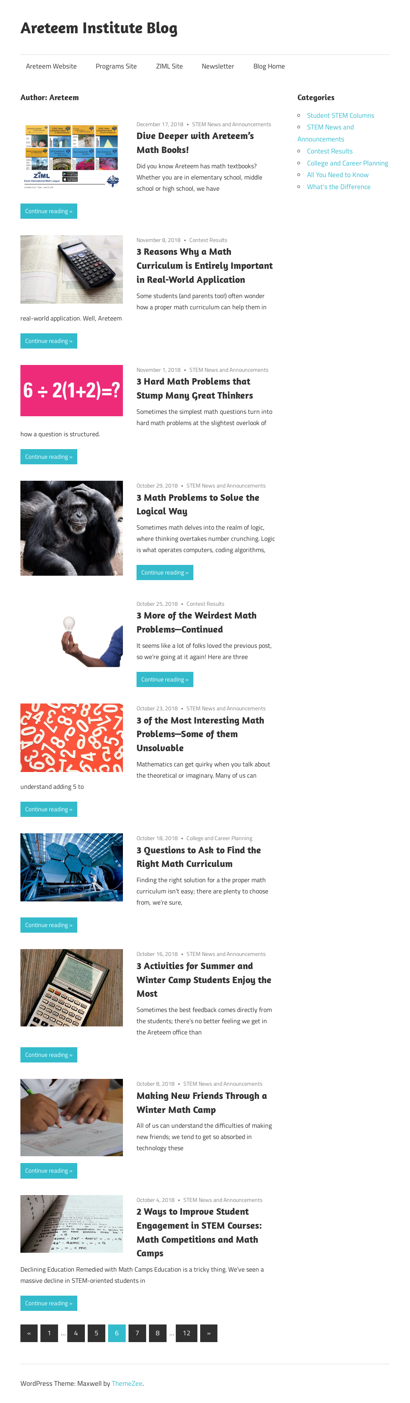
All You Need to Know (338, 174)
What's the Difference (339, 186)
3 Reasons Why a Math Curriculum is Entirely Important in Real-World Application (205, 265)
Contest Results (208, 240)
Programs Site (116, 66)
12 (187, 1333)
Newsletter (218, 66)
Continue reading (46, 211)
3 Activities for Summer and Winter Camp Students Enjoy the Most (204, 980)
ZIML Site (169, 66)
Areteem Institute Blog (99, 27)
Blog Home (269, 66)
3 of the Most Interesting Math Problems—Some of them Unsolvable (200, 734)
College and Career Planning (219, 838)
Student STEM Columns (340, 115)
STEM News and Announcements (231, 124)
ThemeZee (127, 1383)
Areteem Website (51, 66)
